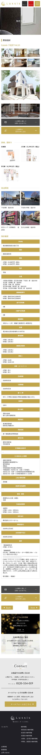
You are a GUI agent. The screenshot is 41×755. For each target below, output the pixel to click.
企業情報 (4, 746)
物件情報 (24, 727)
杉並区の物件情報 (26, 732)
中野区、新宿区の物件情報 (29, 741)
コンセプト (4, 727)
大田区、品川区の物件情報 (29, 738)
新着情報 (4, 749)
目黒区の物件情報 (26, 735)
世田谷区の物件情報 (27, 730)
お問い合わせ (5, 752)
